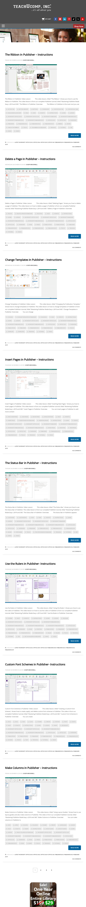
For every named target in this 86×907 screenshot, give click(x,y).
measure (65, 618)
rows (30, 843)
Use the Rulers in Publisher (32, 636)
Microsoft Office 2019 (15, 116)
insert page (11, 420)
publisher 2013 (22, 123)
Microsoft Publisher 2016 (15, 120)
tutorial (63, 127)
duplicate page (48, 416)
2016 (16, 721)
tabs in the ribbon (13, 127)
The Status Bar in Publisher (43, 532)
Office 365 (51, 142)
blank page (36, 416)
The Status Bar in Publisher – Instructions (31, 463)
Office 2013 (29, 142)
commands (45, 109)
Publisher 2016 (36, 123)
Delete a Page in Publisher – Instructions (30, 159)
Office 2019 (51, 120)
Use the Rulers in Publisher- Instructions (30, 564)
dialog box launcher (14, 113)
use (71, 127)
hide (34, 113)
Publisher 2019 (49, 123)
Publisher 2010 (12, 228)
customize (11, 517)
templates (21, 331)
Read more (75, 135)
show (68, 123)
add (23, 721)
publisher (11, 123)
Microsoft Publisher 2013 (68, 116)
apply (16, 825)
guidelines (63, 825)
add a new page (12, 416)
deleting (39, 213)
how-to (42, 113)
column (25, 825)
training (53, 127)
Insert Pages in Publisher (26, 420)
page (30, 224)
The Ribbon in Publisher (39, 127)
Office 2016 (36, 142)
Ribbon (60, 123)
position (39, 629)
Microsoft (22, 142)
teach (25, 127)
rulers (58, 633)
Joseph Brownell (28, 60)
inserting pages (43, 420)
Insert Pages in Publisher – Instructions (29, 359)
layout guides (62, 828)
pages (38, 224)
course (10, 618)
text (26, 740)
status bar (19, 532)
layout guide (49, 828)
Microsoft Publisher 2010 (51, 622)
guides (73, 825)
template (11, 331)
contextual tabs (73, 109)
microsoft (65, 725)
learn (64, 113)
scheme (10, 740)
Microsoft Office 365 (32, 116)
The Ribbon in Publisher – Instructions (29, 54)
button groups (23, 109)
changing (44, 317)
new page (62, 427)
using (9, 131)
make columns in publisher (25, 832)
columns (35, 825)
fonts (73, 721)
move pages (51, 427)
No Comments (76, 146)
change (10, 317)
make (55, 725)
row (22, 843)
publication (48, 224)
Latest (16, 142)
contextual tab (58, 109)
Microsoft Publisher (50, 116)
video (17, 131)
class (31, 721)
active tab (11, 109)
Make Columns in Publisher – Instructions (31, 768)
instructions (53, 113)
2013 (9, 721)
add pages (25, 416)
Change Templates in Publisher (26, 317)
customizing (23, 517)
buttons (35, 109)
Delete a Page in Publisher (24, 213)
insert (26, 828)
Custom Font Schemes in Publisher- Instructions (35, 664)
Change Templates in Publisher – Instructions (33, 260)
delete (10, 213)
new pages (73, 427)
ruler (49, 633)
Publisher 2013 (59, 142)
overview (73, 120)
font (65, 721)
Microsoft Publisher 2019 (36, 120)
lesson (72, 113)
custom (57, 721)
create (48, 721)
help (26, 113)
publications (60, 224)
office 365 (63, 120)
